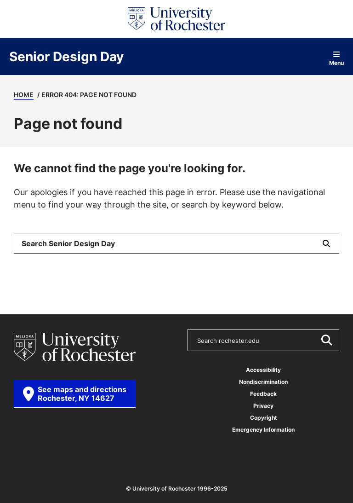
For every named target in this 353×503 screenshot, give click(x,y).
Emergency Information (263, 430)
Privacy (263, 406)
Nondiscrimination (263, 382)
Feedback (263, 394)
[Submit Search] (326, 243)
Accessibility (263, 370)
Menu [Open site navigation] (336, 58)
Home (24, 94)
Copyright (263, 418)
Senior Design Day (66, 56)
